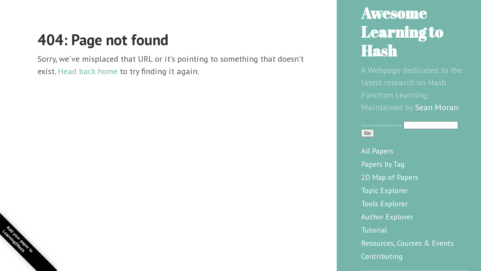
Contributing (382, 256)
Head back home (88, 71)
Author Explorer (387, 217)
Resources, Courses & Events (407, 243)
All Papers (377, 151)
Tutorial (374, 230)
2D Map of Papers (389, 177)
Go (367, 133)
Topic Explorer (384, 190)
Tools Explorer (384, 204)
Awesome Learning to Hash (402, 32)
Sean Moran (436, 107)
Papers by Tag (383, 164)
